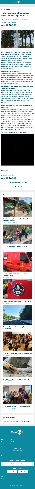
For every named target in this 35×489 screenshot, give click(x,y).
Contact (3, 438)
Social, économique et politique (17, 447)
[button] (32, 2)
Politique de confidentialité (7, 481)
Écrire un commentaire (8, 175)
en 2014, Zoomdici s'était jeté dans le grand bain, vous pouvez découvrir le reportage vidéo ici (17, 121)
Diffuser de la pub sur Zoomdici (8, 439)
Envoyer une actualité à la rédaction (18, 182)
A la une (17, 445)
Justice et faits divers (17, 450)
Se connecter (6, 421)
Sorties (3, 455)
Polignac (8, 9)
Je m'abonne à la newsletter (17, 464)
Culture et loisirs (17, 448)
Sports (17, 452)
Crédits (3, 476)
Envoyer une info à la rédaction (8, 441)
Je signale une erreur (17, 186)
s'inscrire (13, 421)
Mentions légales (5, 478)
